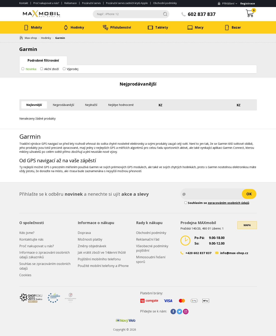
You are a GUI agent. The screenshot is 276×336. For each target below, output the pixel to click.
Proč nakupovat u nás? (46, 3)
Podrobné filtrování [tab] (43, 60)
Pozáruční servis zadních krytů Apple (127, 3)
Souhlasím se (216, 203)
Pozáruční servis (91, 3)
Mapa (247, 225)
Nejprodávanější (63, 105)
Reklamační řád (147, 239)
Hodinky (46, 38)
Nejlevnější (34, 105)
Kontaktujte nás (31, 239)
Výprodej (72, 69)
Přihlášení (226, 3)
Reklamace (70, 3)
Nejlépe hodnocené (121, 105)
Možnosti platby (90, 239)
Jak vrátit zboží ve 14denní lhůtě (102, 252)
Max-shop (28, 38)
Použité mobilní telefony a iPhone (103, 266)
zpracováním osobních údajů (228, 203)
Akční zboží (51, 69)
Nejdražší (91, 105)
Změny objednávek (92, 246)
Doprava (84, 233)
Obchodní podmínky (165, 3)
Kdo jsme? (26, 233)
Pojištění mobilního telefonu (99, 259)
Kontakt (23, 3)
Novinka (31, 69)
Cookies (25, 275)
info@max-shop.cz (234, 253)
